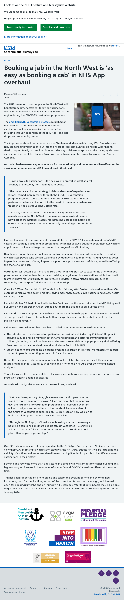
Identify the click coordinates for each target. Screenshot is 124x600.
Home (7, 60)
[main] (62, 283)
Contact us (35, 588)
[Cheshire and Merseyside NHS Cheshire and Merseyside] (21, 49)
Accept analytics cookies (20, 27)
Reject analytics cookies (56, 27)
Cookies (48, 588)
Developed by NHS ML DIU (107, 594)
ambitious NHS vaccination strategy (29, 121)
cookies (115, 45)
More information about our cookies (25, 36)
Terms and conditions (14, 592)
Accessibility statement (15, 588)
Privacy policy (62, 588)
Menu (70, 48)
